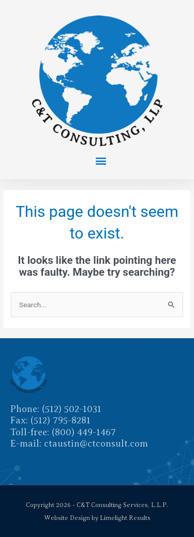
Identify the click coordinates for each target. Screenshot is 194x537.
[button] (101, 160)
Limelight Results (125, 518)
